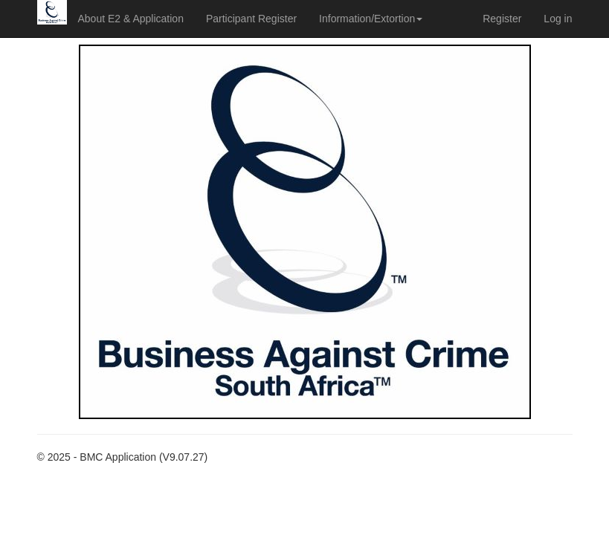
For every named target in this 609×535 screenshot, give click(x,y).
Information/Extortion (370, 19)
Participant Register (251, 19)
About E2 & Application (131, 19)
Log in (558, 19)
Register (502, 19)
